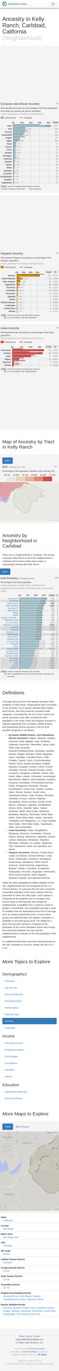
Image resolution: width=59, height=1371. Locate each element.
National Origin (12, 1014)
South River (49, 1311)
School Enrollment (14, 1098)
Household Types (13, 1001)
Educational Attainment (16, 1091)
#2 (57, 253)
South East (37, 1311)
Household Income (14, 1043)
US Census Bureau (35, 1348)
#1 (57, 103)
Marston (16, 1311)
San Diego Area (11, 1237)
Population (10, 981)
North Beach (26, 1296)
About (22, 1336)
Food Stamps (11, 1056)
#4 (55, 466)
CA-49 (6, 1271)
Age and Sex (11, 987)
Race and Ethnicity (14, 994)
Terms (29, 1336)
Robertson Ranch (35, 1299)
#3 (57, 328)
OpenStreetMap (29, 1352)
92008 (6, 1254)
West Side (35, 1314)
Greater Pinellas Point (24, 1308)
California (7, 1220)
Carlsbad (7, 1245)
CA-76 (6, 1287)
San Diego (8, 1229)
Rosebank (26, 1311)
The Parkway (22, 1314)
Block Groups (22, 1126)
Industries (9, 1070)
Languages (10, 1027)
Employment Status (14, 1050)
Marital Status (11, 1007)
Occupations (11, 1063)
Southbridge (9, 1314)
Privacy (36, 1336)
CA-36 (6, 1279)
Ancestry (9, 1021)
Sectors (8, 1076)
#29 (56, 578)
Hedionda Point (10, 1296)
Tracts (8, 1126)
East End (7, 1308)
